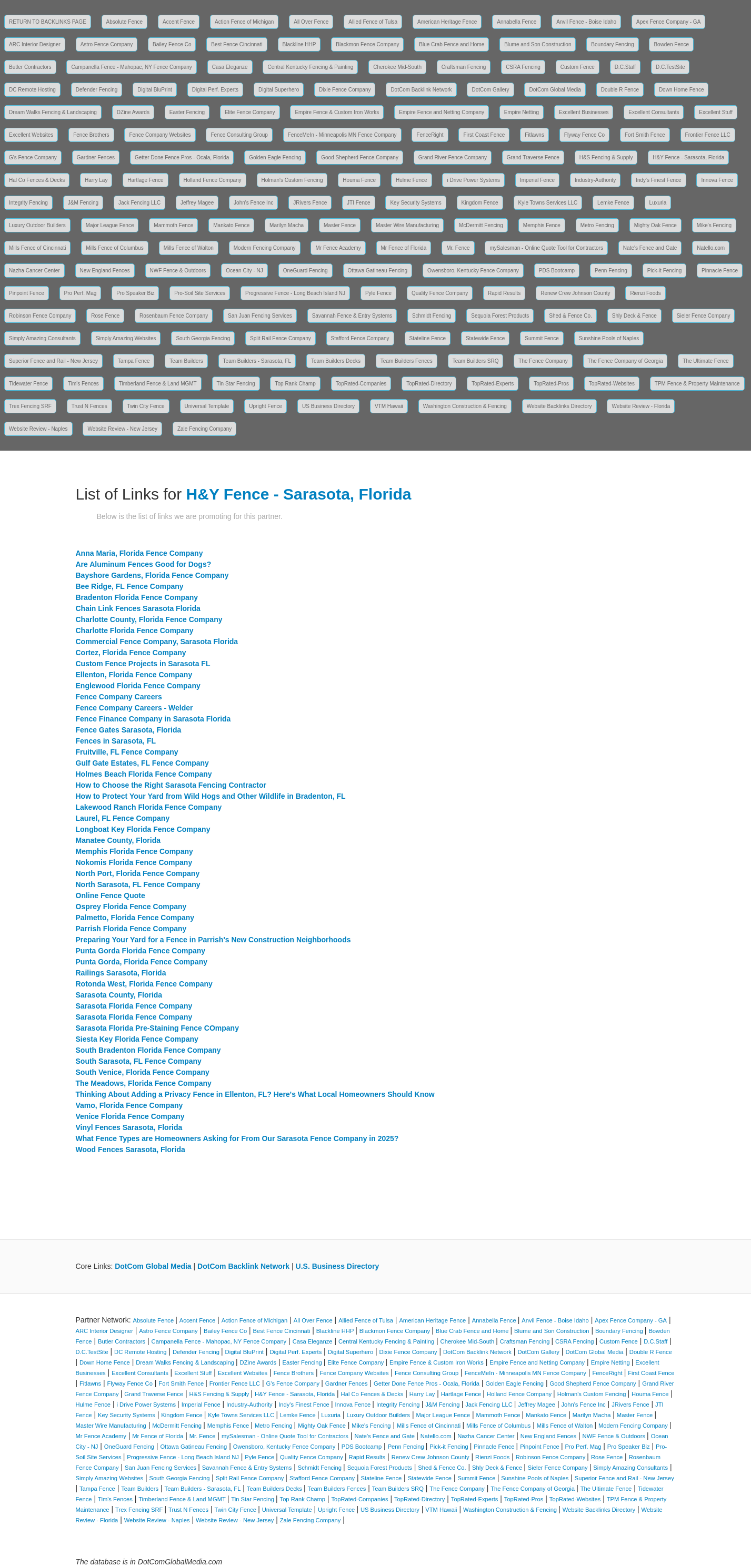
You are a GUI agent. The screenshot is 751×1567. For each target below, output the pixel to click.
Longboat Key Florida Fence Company (143, 829)
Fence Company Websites (160, 135)
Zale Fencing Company (204, 429)
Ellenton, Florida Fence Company (134, 674)
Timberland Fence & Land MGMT (158, 383)
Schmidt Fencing (431, 316)
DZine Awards (133, 112)
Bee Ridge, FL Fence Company (130, 586)
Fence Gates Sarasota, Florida (129, 730)
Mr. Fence (457, 248)
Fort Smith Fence (645, 135)
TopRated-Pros (551, 383)
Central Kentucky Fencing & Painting (310, 67)
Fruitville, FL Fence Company (127, 752)
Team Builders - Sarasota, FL (257, 361)
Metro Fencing (597, 225)
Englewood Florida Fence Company (138, 685)
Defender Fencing (97, 90)
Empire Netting (521, 112)
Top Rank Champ (295, 383)
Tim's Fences (83, 383)
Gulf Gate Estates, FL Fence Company (142, 763)
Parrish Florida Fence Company (131, 928)
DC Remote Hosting (32, 90)
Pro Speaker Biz (135, 293)
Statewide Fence (485, 338)
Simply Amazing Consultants (42, 338)
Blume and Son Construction (537, 44)
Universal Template (207, 406)
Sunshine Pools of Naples (609, 338)
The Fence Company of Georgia (625, 361)
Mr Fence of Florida (404, 248)
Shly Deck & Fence (634, 316)
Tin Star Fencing (236, 383)
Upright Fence (265, 406)
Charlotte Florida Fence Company (135, 630)
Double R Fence (620, 90)
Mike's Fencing (714, 225)
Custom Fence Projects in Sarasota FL (143, 663)
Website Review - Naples (38, 429)
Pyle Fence (378, 293)
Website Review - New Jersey (122, 429)
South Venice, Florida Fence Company (142, 1072)
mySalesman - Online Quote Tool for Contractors (546, 248)
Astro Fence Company (107, 44)
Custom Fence (577, 67)
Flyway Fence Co (584, 135)
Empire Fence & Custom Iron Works (337, 112)
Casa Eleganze (230, 67)
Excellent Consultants (653, 112)
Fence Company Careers (119, 697)
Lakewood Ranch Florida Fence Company (149, 807)
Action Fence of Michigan (244, 22)
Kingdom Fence (480, 203)
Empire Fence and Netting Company (441, 112)
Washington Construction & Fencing (465, 406)
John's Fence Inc (253, 203)
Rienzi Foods (645, 293)
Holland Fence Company (213, 180)
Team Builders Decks (336, 361)
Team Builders (186, 361)
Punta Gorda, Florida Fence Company (141, 962)
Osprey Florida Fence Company (131, 906)
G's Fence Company (33, 157)
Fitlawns (534, 135)
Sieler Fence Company (703, 316)
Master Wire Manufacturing (407, 225)
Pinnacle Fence (720, 270)
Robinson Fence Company (40, 316)
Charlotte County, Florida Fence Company (149, 619)
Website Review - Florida (641, 406)
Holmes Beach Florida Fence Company (144, 774)
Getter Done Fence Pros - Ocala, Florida (182, 157)
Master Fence (340, 225)
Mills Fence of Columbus (114, 248)
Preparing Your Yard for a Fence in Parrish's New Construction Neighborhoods (213, 939)
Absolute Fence (124, 22)
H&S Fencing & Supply (606, 157)
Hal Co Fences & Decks (37, 180)
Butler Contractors (30, 67)
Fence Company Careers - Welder (134, 708)
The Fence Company (542, 361)
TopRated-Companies (361, 383)
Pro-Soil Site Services (199, 293)
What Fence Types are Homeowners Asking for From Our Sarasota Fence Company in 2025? (237, 1138)
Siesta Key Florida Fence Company (137, 1039)
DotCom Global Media (554, 90)
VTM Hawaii (389, 406)
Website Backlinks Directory (559, 406)
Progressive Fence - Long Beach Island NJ (295, 293)
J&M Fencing (83, 203)
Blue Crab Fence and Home (451, 44)
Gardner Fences (96, 157)
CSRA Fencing (523, 67)
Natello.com (711, 248)
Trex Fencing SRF (30, 406)
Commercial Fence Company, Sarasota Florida (157, 641)
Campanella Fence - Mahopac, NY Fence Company (131, 67)
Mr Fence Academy (338, 248)
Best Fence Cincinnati (236, 44)
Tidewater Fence (28, 383)
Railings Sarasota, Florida (121, 973)
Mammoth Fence (173, 225)
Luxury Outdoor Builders (37, 225)
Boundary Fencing (612, 44)
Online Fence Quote (110, 895)
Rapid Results (504, 293)
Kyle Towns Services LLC (548, 203)
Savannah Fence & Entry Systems (352, 316)
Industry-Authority (595, 180)
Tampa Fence (134, 361)
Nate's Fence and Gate (650, 248)
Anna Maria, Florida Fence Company (139, 553)
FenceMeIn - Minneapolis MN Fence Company (342, 135)
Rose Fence (105, 316)
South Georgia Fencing (203, 338)
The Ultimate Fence (705, 361)
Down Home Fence (681, 90)
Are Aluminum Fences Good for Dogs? (144, 564)
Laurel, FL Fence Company (123, 818)
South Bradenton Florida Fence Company (148, 1050)
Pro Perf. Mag (80, 293)
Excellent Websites (31, 135)
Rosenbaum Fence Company (173, 316)
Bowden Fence (671, 44)
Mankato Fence (231, 225)
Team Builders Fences (406, 361)
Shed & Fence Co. (570, 316)
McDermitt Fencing (481, 225)
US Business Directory (328, 406)
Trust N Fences (89, 406)
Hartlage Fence (145, 180)
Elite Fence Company (250, 112)
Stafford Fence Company (360, 338)
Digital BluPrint (154, 90)
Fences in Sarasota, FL (116, 741)
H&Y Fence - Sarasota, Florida (688, 157)
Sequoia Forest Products (500, 316)
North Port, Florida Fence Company (138, 873)
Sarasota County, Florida (119, 995)
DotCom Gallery (490, 90)
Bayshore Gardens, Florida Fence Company (152, 575)
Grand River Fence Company (452, 157)
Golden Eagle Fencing (275, 157)
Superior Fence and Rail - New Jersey (53, 361)
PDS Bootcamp (557, 270)
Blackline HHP (299, 44)
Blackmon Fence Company (367, 44)
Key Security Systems (415, 203)
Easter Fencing (187, 112)
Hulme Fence (411, 180)
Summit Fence (541, 338)
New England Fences (105, 270)
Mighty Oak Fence (655, 225)
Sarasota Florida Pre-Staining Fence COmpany (157, 1028)
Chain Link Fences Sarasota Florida (138, 608)
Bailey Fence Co (172, 44)
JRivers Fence (310, 203)
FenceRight (429, 135)
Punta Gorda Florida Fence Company (141, 951)
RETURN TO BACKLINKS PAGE (47, 22)
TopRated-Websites (612, 383)
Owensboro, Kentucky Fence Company (473, 270)
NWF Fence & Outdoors (178, 270)
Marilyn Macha (286, 225)
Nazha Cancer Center (34, 270)
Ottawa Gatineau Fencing (377, 270)
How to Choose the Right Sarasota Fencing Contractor (171, 785)
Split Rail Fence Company (280, 338)
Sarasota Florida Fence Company (134, 1006)
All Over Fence (311, 22)
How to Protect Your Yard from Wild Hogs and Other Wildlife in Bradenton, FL (211, 796)
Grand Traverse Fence (533, 157)
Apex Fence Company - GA (668, 22)
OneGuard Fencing (305, 270)
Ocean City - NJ (244, 270)
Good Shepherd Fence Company (359, 157)
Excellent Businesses (584, 112)
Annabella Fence (516, 22)
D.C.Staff (625, 67)
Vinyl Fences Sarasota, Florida (129, 1127)
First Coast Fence (484, 135)
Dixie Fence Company (345, 90)
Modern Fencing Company (265, 248)
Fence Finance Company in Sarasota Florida (153, 719)
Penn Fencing (611, 270)
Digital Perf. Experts (215, 90)
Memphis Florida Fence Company (134, 851)
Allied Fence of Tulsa (372, 22)
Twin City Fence (146, 406)
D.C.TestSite (670, 67)
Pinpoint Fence (26, 293)
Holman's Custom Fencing (292, 180)
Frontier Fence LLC (707, 135)
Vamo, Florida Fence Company (129, 1105)
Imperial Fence (537, 180)
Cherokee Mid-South (397, 67)
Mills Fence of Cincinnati (37, 248)
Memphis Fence (541, 225)
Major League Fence (110, 225)
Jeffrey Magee (197, 203)
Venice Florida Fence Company (130, 1116)
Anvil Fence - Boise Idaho (586, 22)
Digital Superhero (278, 90)
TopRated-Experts (493, 383)
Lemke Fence (613, 203)
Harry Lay (96, 180)
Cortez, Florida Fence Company (131, 652)
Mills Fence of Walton (189, 248)
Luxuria (658, 203)
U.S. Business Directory (337, 1266)
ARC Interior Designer (35, 44)
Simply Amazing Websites (126, 338)
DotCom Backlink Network (421, 90)
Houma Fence (359, 180)
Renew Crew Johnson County (575, 293)
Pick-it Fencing (664, 270)
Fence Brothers (91, 135)
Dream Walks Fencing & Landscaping (53, 112)
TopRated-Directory (429, 383)
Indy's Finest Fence (658, 180)
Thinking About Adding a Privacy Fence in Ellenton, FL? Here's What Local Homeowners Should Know (255, 1094)
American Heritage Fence (447, 22)
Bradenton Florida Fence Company (137, 597)
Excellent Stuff (716, 112)
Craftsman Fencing (464, 67)
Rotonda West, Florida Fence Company (144, 984)
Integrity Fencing (28, 203)
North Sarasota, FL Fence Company (138, 884)
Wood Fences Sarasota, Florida (130, 1149)
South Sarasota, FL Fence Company (139, 1061)
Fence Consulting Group (239, 135)
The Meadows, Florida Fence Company (144, 1083)
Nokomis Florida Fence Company (134, 862)
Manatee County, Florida (118, 840)
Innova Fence (717, 180)
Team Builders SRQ (476, 361)
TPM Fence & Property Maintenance (697, 383)
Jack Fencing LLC (139, 203)
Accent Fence (179, 22)
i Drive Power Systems (473, 180)
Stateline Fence (427, 338)
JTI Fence (358, 203)
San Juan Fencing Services (260, 316)
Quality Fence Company (440, 293)
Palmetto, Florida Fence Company (135, 917)
